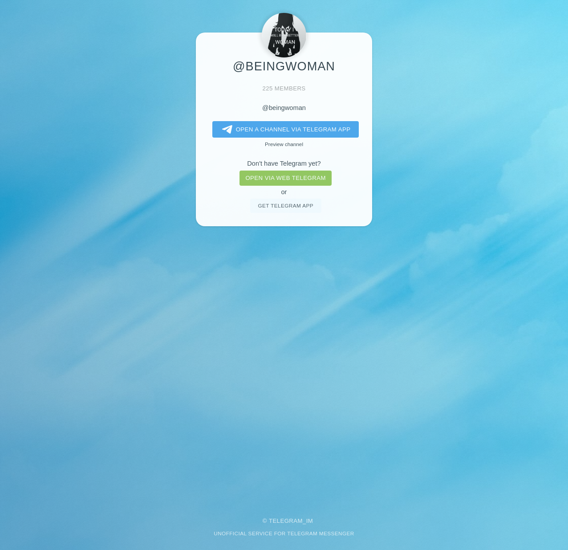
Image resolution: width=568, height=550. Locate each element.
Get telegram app (285, 205)
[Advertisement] (284, 365)
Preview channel (284, 144)
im (309, 520)
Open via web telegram (285, 178)
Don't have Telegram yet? (284, 163)
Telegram (286, 520)
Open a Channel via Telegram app (285, 129)
